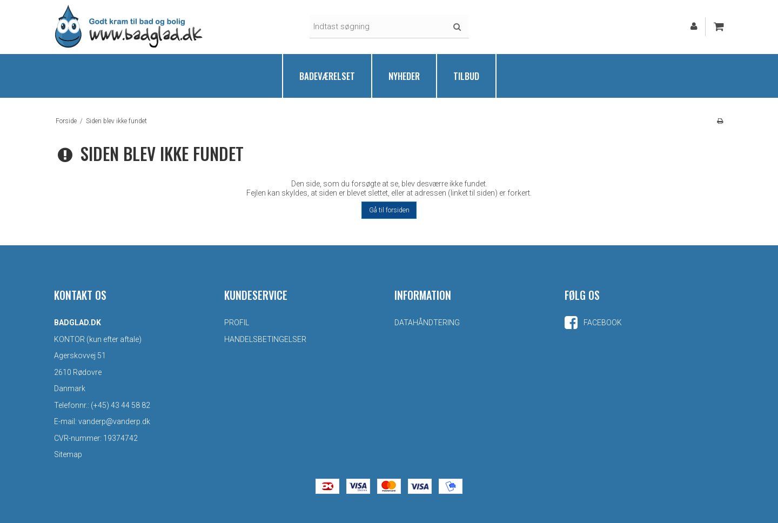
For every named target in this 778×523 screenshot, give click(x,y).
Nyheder (404, 76)
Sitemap (68, 454)
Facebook (593, 322)
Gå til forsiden (389, 210)
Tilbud (466, 76)
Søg (457, 27)
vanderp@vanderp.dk (114, 421)
